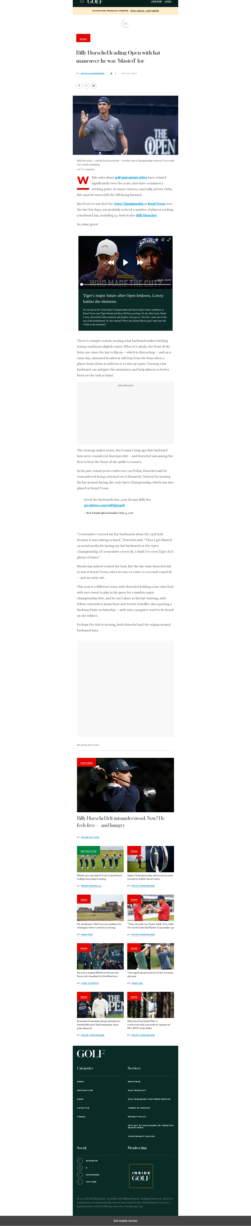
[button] (86, 85)
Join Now (156, 1)
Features (86, 763)
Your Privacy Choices (141, 1136)
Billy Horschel (146, 215)
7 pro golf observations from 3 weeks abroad (150, 975)
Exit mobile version (125, 1220)
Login (168, 1)
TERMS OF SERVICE (139, 1108)
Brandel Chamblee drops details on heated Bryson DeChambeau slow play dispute (98, 1025)
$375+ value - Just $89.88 (144, 11)
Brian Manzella (91, 886)
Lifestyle (83, 1108)
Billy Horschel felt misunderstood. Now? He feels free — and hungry (121, 822)
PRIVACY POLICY (137, 1117)
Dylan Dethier (90, 837)
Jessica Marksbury (93, 73)
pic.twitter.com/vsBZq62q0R (104, 505)
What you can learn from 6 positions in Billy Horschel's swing (99, 877)
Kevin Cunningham (143, 886)
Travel (81, 1117)
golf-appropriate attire (131, 177)
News (134, 851)
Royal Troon (156, 204)
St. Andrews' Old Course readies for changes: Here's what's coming (99, 926)
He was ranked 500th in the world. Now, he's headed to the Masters (98, 975)
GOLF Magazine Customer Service (149, 1099)
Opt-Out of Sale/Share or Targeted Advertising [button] (151, 1127)
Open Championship (128, 204)
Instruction (88, 851)
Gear (80, 1099)
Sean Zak (87, 934)
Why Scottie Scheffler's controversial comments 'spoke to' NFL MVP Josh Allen (149, 1025)
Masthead (134, 1082)
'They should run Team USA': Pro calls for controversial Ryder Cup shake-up (150, 926)
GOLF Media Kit (137, 1090)
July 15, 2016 (126, 513)
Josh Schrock (90, 983)
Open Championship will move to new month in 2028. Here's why (150, 877)
